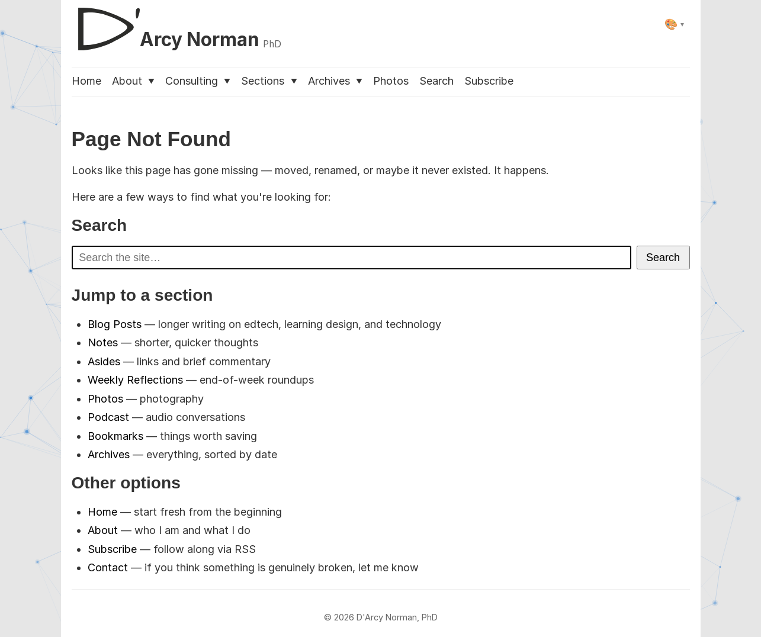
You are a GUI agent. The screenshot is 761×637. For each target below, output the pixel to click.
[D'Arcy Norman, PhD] (177, 24)
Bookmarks (115, 436)
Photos (391, 81)
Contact (108, 567)
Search (436, 81)
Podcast (108, 417)
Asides (104, 361)
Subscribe (488, 81)
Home (86, 81)
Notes (103, 342)
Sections (269, 81)
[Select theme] (674, 24)
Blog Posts (115, 324)
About (133, 81)
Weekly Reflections (135, 380)
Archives (335, 81)
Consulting (197, 81)
